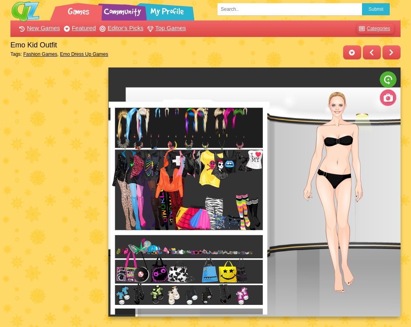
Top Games (165, 28)
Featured (79, 28)
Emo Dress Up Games (84, 54)
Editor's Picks (121, 28)
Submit (375, 9)
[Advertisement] (57, 188)
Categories (373, 29)
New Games (38, 28)
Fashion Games (40, 54)
